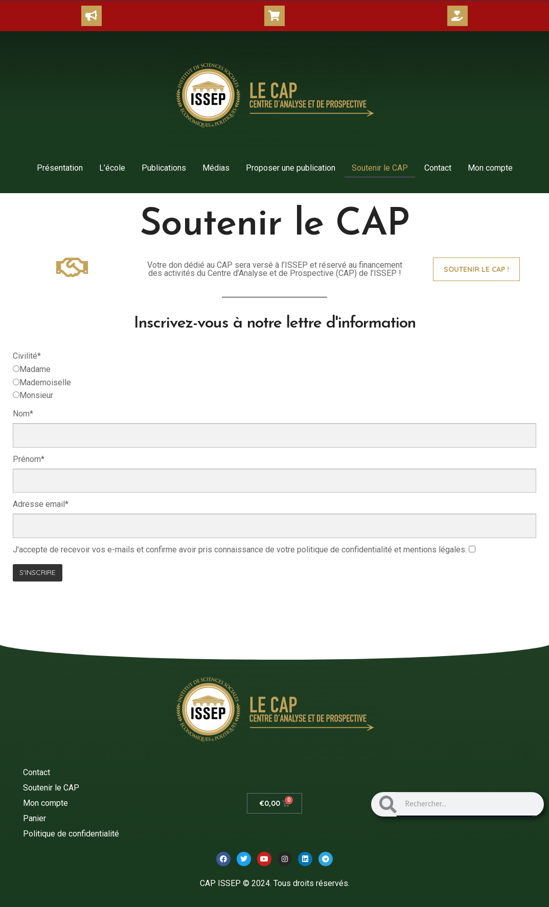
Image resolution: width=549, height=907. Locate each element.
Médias (216, 168)
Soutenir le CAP (380, 168)
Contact (437, 168)
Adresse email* (40, 504)
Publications (164, 168)
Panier (34, 818)
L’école (112, 168)
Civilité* (27, 356)
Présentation (60, 168)
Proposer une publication (290, 168)
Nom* (23, 413)
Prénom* (28, 459)
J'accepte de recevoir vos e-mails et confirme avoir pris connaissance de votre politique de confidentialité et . (240, 549)
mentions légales (434, 549)
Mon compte (490, 168)
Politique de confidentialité (71, 834)
